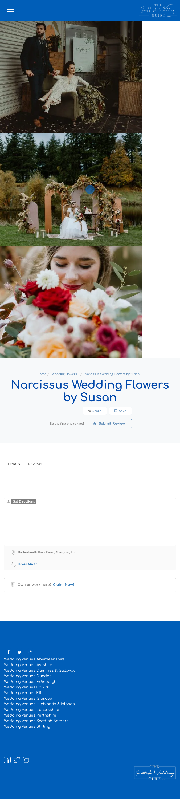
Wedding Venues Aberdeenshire (34, 659)
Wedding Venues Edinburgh (30, 682)
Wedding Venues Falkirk (26, 687)
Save (120, 410)
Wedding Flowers (64, 374)
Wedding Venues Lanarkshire (31, 710)
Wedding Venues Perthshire (30, 715)
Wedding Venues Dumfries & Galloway (39, 670)
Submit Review (109, 423)
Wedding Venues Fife (24, 693)
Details (14, 463)
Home (41, 374)
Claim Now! (63, 584)
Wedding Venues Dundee (28, 676)
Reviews (35, 463)
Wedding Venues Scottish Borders (36, 721)
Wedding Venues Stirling (27, 727)
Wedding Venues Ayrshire (28, 665)
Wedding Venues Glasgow (28, 698)
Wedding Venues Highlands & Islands (39, 704)
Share (94, 410)
